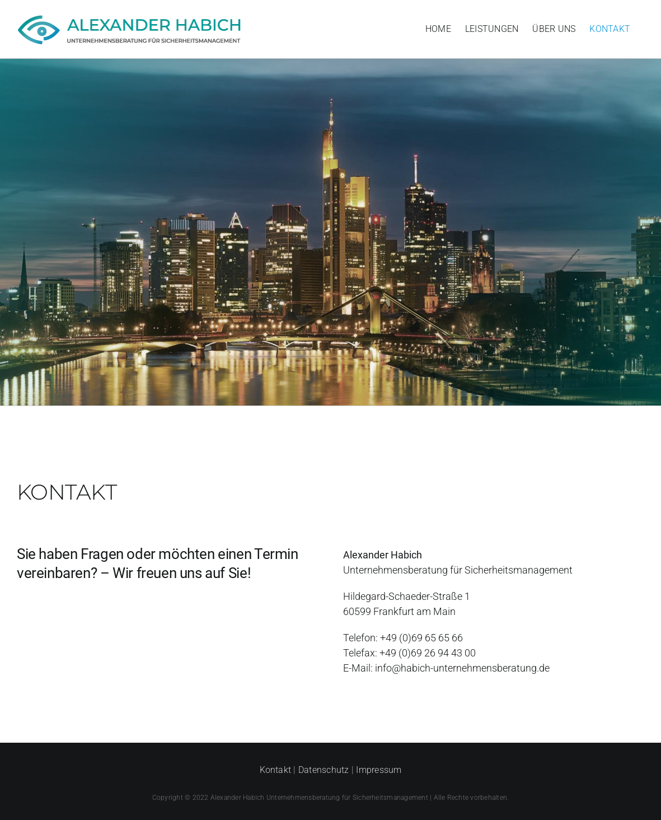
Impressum (378, 770)
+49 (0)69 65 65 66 (421, 638)
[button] (24, 795)
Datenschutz (323, 770)
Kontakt (276, 770)
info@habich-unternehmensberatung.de (462, 668)
